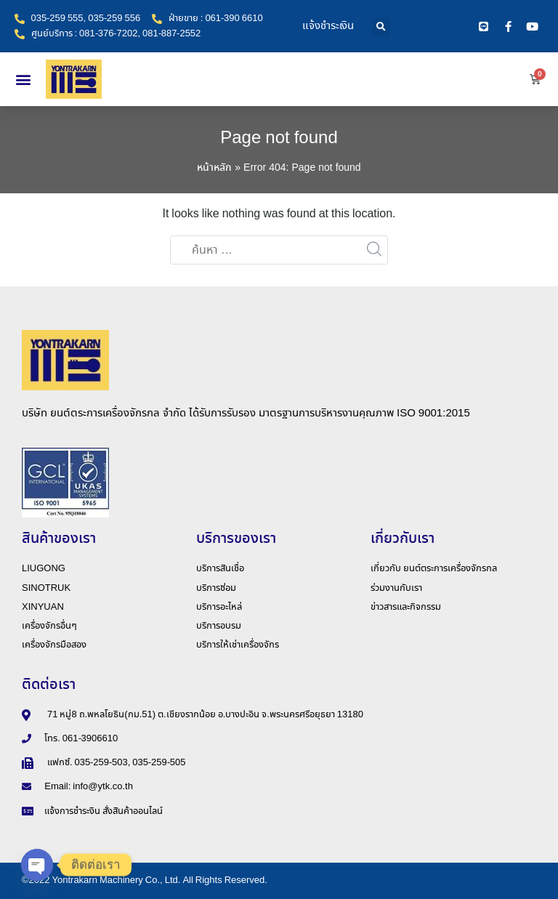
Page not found (278, 138)
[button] (381, 27)
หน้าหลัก (214, 168)
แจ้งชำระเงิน (328, 26)
